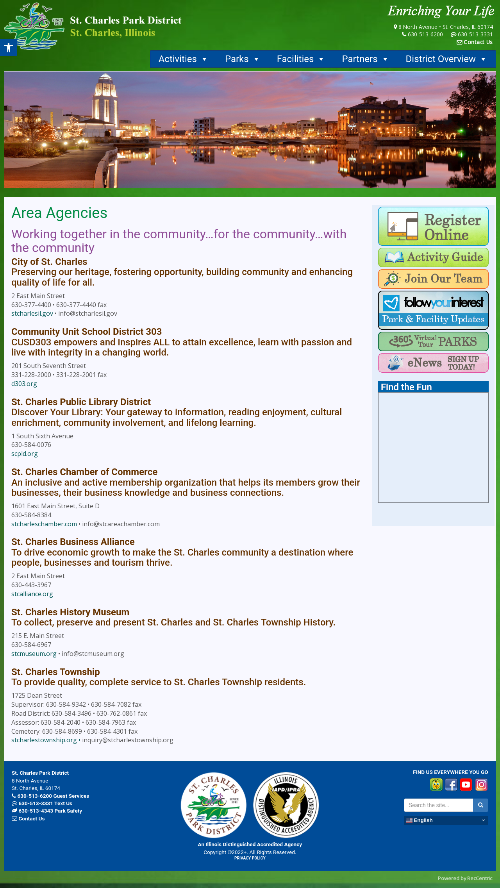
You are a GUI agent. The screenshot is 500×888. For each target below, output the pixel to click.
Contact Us (478, 42)
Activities (184, 59)
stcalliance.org (32, 594)
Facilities (301, 59)
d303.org (24, 383)
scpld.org (24, 453)
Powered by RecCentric (465, 878)
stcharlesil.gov (32, 313)
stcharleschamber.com (44, 524)
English (419, 820)
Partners (365, 59)
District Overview (447, 59)
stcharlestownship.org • (46, 740)
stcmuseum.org (34, 653)
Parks (243, 59)
